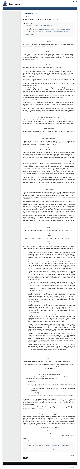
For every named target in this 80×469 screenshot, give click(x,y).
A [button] (72, 1)
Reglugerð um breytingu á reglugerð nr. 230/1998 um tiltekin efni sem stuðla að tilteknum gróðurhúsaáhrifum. (51, 446)
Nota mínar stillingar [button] (77, 1)
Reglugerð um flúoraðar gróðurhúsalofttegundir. (42, 25)
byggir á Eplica (72, 467)
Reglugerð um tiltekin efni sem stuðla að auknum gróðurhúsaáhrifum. (47, 449)
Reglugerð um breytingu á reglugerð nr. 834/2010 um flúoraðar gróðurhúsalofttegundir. (50, 31)
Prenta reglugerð (71, 455)
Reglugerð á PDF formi (30, 34)
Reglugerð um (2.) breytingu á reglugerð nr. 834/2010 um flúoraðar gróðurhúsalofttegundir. (51, 29)
